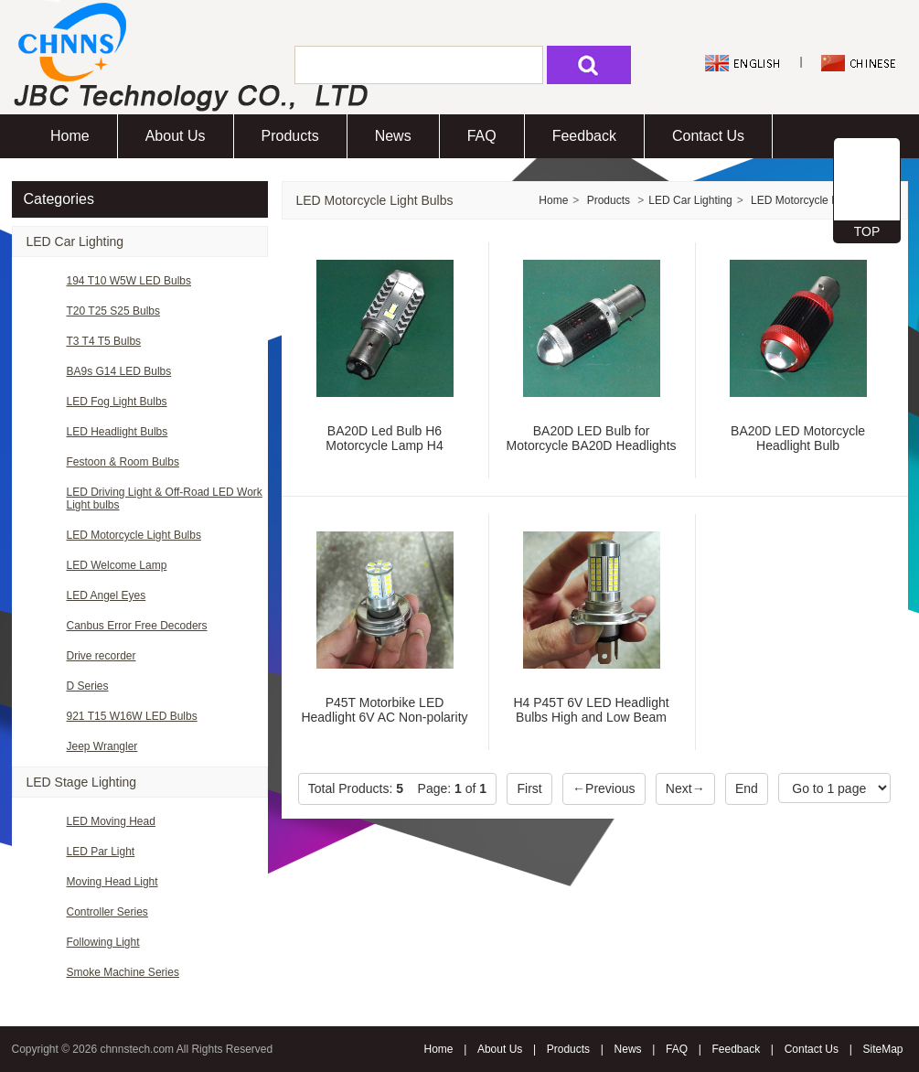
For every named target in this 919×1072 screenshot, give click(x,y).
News (393, 136)
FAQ (482, 136)
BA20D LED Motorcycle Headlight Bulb (798, 438)
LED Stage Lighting (82, 782)
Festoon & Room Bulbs (123, 462)
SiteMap (882, 1049)
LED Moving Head (111, 821)
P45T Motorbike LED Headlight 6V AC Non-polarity (384, 709)
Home (70, 136)
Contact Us (708, 136)
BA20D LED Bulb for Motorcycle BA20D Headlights (592, 438)
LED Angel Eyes (106, 595)
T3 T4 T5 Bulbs (104, 341)
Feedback (584, 136)
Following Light (103, 942)
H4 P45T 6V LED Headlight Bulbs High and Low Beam (590, 709)
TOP (867, 231)
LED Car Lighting (75, 241)
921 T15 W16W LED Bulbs (132, 716)
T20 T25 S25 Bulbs (114, 311)
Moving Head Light (112, 881)
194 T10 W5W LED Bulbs (129, 280)
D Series (88, 686)
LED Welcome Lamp (117, 565)
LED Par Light (101, 851)
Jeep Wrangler (102, 746)
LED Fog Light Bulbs (117, 401)
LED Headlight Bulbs (117, 431)
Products (290, 136)
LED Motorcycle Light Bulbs (134, 535)
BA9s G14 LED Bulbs (119, 371)
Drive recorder (101, 655)
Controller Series (107, 912)
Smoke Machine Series (123, 972)
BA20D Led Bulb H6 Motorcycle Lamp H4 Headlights (384, 445)
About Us (175, 136)
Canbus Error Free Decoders (137, 625)
